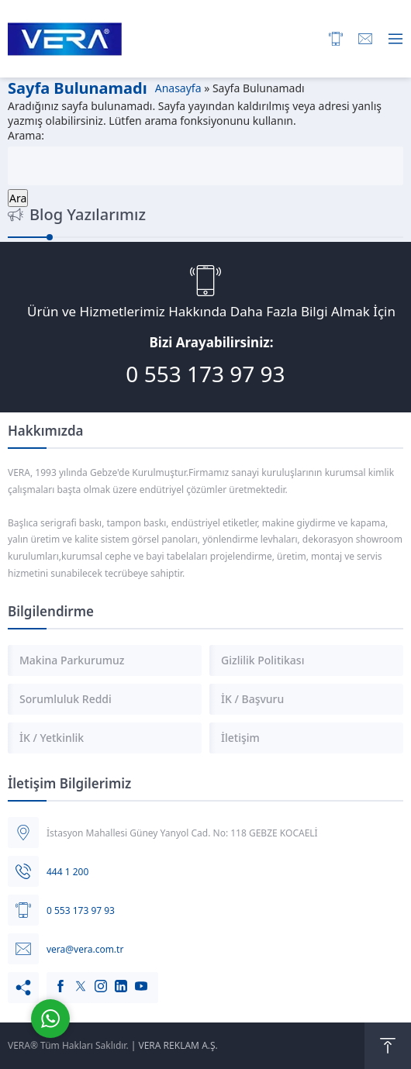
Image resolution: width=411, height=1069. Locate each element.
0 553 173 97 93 (205, 373)
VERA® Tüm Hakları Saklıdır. (68, 1045)
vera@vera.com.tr (85, 949)
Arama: (26, 135)
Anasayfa (178, 88)
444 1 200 (67, 871)
